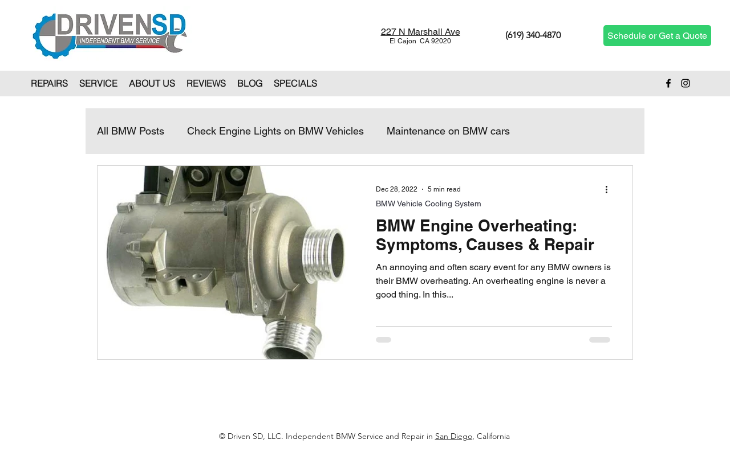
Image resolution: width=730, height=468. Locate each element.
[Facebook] (668, 83)
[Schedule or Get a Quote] (657, 35)
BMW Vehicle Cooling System (428, 203)
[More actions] (610, 189)
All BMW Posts (130, 131)
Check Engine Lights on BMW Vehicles (275, 131)
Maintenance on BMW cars (448, 131)
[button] (49, 83)
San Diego (453, 436)
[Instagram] (685, 83)
